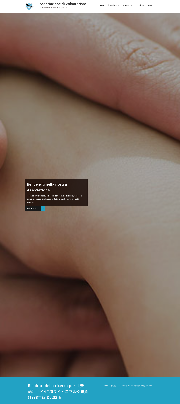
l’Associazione (113, 5)
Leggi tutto (32, 208)
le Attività (140, 5)
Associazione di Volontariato (63, 3)
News (150, 5)
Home (102, 5)
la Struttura (127, 5)
